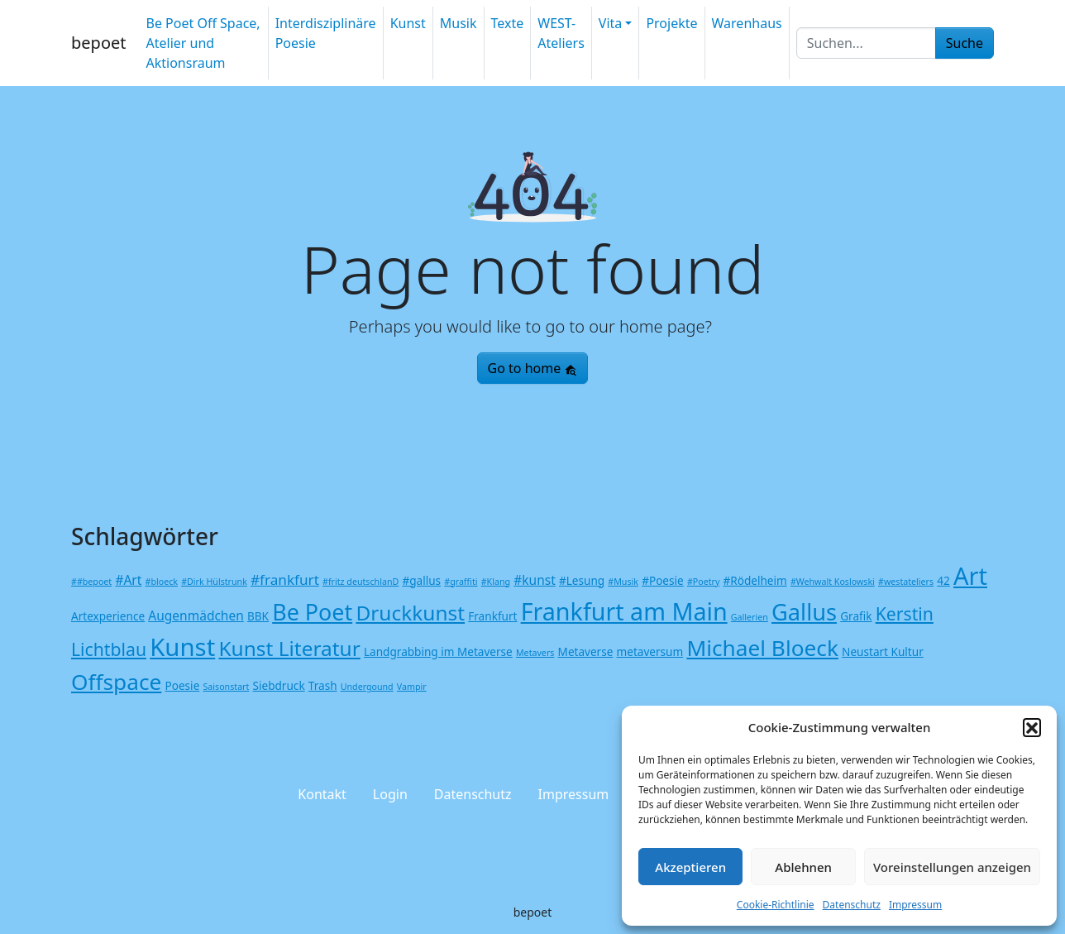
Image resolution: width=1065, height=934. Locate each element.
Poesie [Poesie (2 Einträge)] (182, 685)
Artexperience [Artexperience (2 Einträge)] (108, 616)
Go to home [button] (533, 368)
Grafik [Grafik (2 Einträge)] (856, 616)
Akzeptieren (690, 867)
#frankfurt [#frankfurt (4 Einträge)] (285, 579)
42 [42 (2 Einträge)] (943, 580)
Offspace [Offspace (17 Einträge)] (116, 682)
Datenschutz (852, 905)
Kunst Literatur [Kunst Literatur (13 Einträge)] (289, 648)
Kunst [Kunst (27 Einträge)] (182, 646)
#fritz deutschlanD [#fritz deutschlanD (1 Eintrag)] (360, 581)
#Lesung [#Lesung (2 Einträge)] (581, 580)
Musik (458, 23)
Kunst (408, 23)
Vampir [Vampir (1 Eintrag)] (412, 686)
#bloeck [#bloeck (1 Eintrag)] (162, 581)
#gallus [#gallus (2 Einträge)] (421, 580)
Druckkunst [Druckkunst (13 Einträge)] (410, 612)
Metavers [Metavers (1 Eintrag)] (535, 653)
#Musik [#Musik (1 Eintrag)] (623, 581)
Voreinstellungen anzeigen (952, 867)
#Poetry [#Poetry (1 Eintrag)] (703, 581)
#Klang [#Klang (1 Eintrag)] (495, 581)
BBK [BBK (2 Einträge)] (258, 616)
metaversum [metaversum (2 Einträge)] (650, 651)
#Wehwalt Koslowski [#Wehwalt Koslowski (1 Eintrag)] (832, 581)
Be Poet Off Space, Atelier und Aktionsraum (203, 43)
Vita (610, 23)
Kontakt (322, 794)
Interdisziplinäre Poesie (325, 33)
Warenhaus (747, 23)
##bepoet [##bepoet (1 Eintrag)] (91, 581)
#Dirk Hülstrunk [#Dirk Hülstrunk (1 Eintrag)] (214, 581)
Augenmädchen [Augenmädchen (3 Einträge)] (196, 615)
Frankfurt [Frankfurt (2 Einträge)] (492, 616)
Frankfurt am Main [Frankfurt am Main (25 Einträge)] (624, 611)
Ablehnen (803, 867)
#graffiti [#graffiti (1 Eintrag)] (460, 581)
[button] (1032, 727)
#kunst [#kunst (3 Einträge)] (534, 580)
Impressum (915, 905)
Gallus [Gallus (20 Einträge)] (804, 611)
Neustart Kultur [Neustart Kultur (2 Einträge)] (883, 651)
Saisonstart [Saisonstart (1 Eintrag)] (226, 686)
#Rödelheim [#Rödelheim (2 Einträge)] (755, 580)
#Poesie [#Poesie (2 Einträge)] (663, 580)
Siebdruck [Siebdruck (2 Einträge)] (279, 685)
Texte (507, 23)
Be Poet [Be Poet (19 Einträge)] (312, 611)
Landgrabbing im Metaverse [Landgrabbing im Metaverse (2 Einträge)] (438, 651)
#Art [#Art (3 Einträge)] (128, 580)
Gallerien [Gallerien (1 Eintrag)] (749, 617)
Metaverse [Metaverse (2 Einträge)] (586, 651)
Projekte (671, 23)
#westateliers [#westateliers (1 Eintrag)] (906, 581)
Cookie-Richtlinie (775, 905)
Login (390, 794)
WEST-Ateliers (561, 33)
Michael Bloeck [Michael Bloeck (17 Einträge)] (762, 648)
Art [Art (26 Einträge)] (970, 575)
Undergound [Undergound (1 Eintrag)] (367, 686)
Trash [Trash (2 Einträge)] (322, 685)
